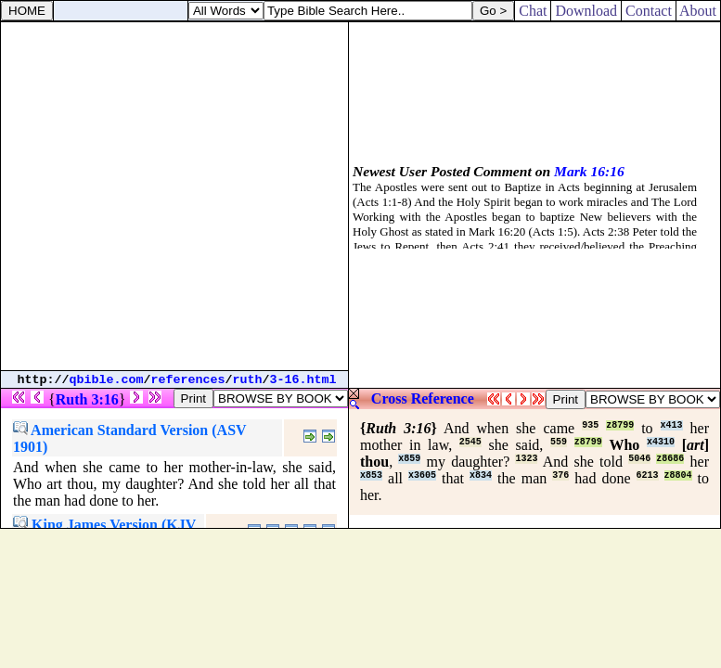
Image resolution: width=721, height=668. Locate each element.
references (188, 380)
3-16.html (303, 380)
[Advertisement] (174, 196)
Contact (649, 11)
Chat (532, 11)
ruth (248, 380)
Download (586, 11)
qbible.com (107, 380)
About (698, 11)
